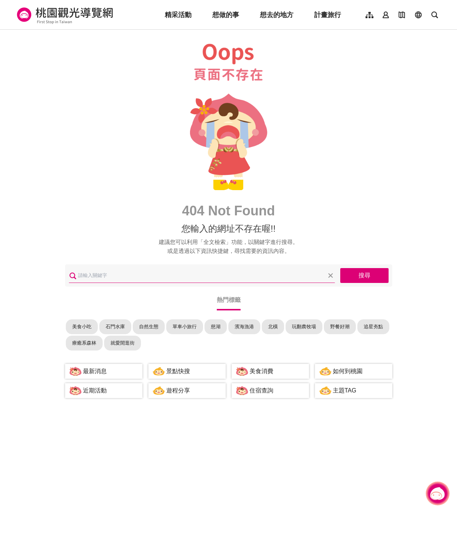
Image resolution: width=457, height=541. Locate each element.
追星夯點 (373, 326)
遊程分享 (178, 390)
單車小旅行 (185, 326)
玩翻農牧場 (304, 326)
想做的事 (225, 15)
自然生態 (148, 326)
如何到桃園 (348, 371)
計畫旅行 (327, 15)
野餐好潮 (340, 326)
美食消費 (261, 371)
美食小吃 (81, 326)
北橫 (273, 326)
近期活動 (95, 390)
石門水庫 (115, 326)
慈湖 (216, 326)
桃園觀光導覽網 (64, 15)
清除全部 (331, 275)
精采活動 (178, 15)
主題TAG (345, 390)
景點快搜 (178, 371)
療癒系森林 (84, 343)
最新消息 (95, 371)
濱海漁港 (244, 326)
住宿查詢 (261, 390)
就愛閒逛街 (122, 343)
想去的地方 (276, 15)
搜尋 (364, 275)
